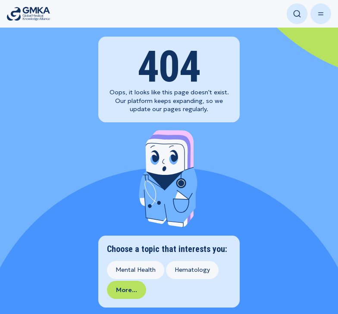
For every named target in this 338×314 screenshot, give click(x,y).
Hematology (192, 270)
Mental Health (136, 270)
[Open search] (297, 13)
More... (126, 290)
